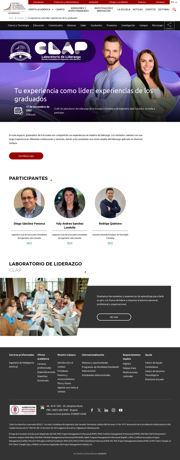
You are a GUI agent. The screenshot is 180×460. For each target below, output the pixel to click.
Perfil (29, 243)
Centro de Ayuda (153, 362)
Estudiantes (38, 2)
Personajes (157, 25)
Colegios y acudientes (118, 2)
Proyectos (112, 25)
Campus (144, 25)
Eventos (20, 18)
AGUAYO (102, 454)
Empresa (142, 2)
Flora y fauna (64, 383)
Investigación (128, 25)
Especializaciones (46, 372)
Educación (38, 25)
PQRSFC (127, 364)
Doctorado (43, 380)
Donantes (160, 2)
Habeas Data (129, 368)
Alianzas (71, 25)
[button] (7, 218)
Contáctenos (151, 367)
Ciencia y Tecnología (18, 25)
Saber (83, 25)
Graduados (93, 2)
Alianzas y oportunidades (95, 362)
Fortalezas (63, 371)
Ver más (114, 317)
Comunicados (56, 25)
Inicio (11, 18)
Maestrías (42, 376)
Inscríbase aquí (26, 156)
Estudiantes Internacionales (96, 375)
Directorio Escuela (154, 379)
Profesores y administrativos (66, 2)
